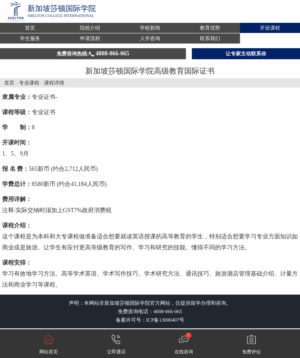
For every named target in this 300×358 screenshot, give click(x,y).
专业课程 (29, 83)
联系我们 (210, 38)
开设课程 (270, 28)
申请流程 (90, 38)
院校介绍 (90, 28)
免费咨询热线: (93, 53)
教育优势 (210, 28)
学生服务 (30, 38)
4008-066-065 (167, 311)
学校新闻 (150, 28)
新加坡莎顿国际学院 (61, 8)
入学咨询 (150, 38)
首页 (30, 28)
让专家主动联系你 (246, 54)
